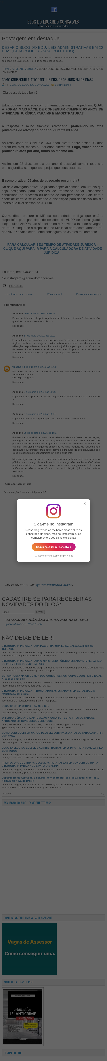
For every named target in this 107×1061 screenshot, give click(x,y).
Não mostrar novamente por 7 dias (54, 555)
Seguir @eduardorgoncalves (53, 546)
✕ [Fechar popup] (84, 503)
